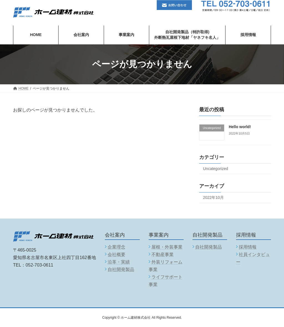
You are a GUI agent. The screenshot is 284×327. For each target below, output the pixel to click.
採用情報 (248, 247)
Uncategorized (215, 168)
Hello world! (240, 127)
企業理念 (116, 247)
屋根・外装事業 (166, 247)
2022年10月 (213, 197)
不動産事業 (162, 254)
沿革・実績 (119, 262)
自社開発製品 (121, 269)
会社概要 (116, 254)
